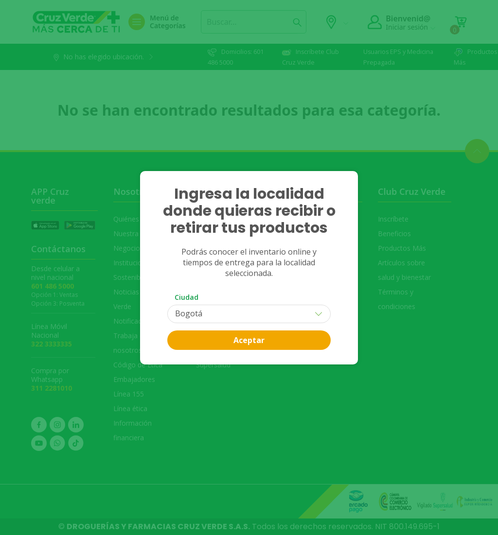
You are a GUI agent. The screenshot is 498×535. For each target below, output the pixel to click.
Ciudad (186, 297)
